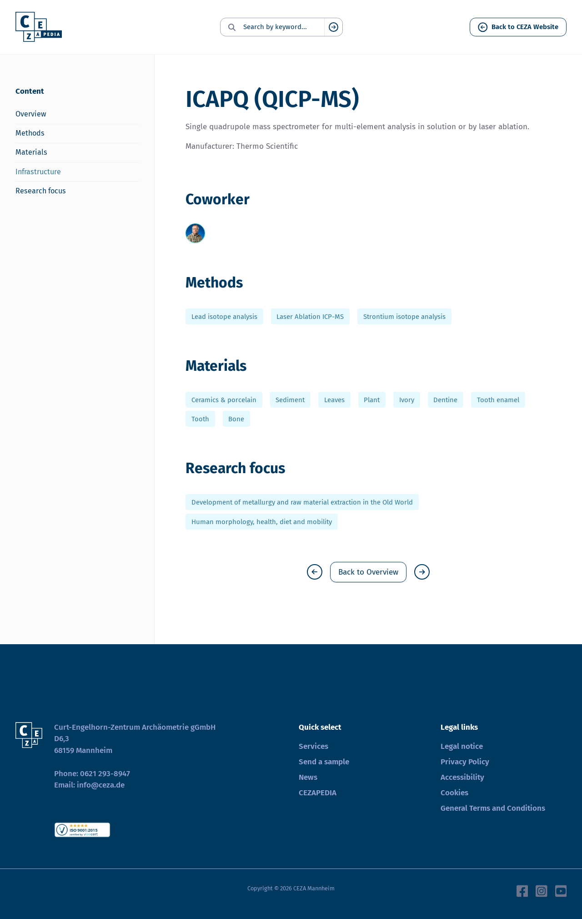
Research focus (40, 191)
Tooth (200, 419)
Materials (31, 152)
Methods (30, 133)
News (308, 777)
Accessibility (462, 777)
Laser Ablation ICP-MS (310, 317)
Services (313, 746)
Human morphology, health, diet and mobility (261, 521)
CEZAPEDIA (317, 793)
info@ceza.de (101, 785)
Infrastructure (38, 171)
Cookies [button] (454, 793)
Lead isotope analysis (224, 317)
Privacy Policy (465, 762)
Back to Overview (368, 572)
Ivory (406, 399)
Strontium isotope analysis (404, 317)
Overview (30, 114)
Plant (372, 399)
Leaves (334, 399)
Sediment (290, 399)
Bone (236, 419)
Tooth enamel (498, 399)
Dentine (445, 399)
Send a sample (324, 762)
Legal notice (462, 746)
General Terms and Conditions (493, 808)
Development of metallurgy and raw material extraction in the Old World (302, 502)
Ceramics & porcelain (223, 399)
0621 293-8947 (105, 773)
